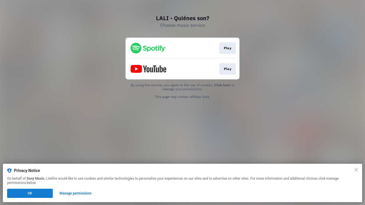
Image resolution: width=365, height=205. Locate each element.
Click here (222, 85)
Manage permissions (76, 193)
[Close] (356, 169)
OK (30, 193)
